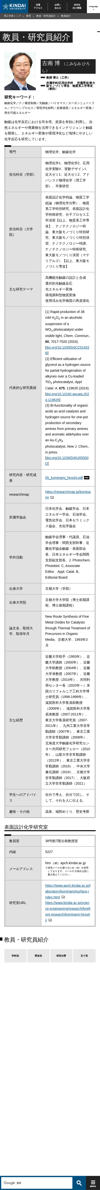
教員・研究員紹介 (46, 16)
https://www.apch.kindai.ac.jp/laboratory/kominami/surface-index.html (68, 891)
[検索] (36, 1172)
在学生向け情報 (77, 6)
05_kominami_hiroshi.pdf (64, 478)
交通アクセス (38, 6)
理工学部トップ (12, 16)
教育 (28, 16)
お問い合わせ (57, 6)
